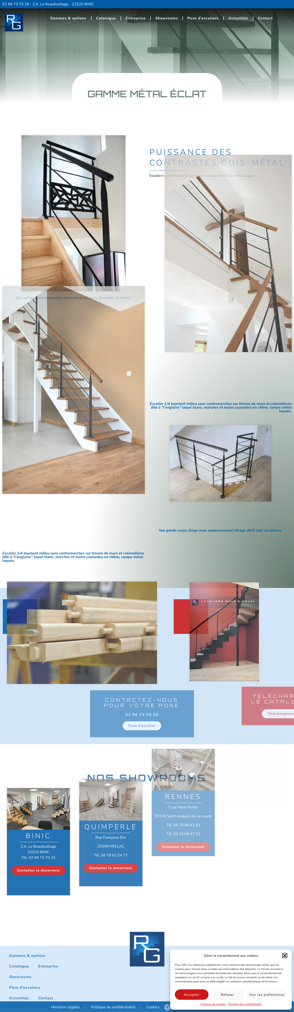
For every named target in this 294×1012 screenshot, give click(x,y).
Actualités (238, 16)
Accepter (192, 994)
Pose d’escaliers (203, 16)
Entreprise (136, 16)
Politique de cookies (213, 1004)
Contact (265, 16)
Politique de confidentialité (244, 1004)
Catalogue (106, 16)
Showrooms (166, 16)
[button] (284, 955)
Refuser (227, 994)
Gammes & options (68, 16)
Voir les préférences (267, 994)
